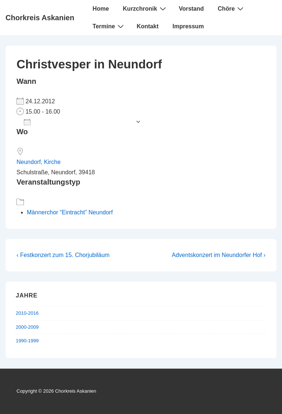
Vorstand (191, 9)
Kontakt (148, 26)
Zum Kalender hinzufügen (78, 122)
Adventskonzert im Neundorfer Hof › (218, 255)
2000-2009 (27, 327)
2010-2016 (27, 313)
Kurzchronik (145, 8)
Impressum (188, 26)
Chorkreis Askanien (40, 18)
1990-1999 (27, 340)
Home (101, 9)
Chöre (231, 8)
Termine (109, 26)
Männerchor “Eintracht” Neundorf (70, 212)
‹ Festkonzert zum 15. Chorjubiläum (63, 255)
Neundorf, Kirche (39, 162)
